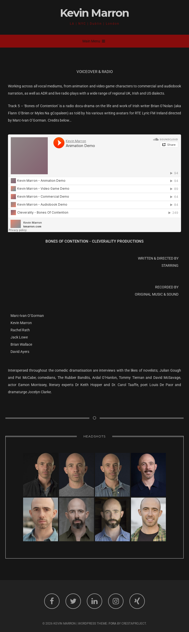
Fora (112, 623)
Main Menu (93, 41)
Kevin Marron (94, 13)
